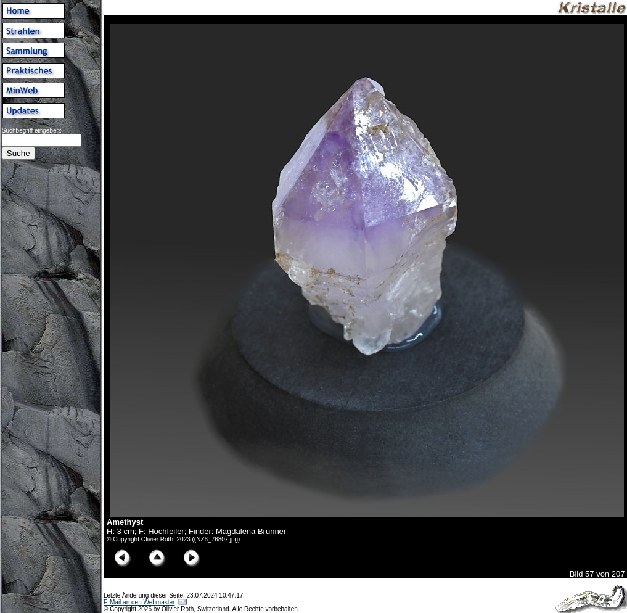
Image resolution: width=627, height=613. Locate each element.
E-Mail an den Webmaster (139, 602)
